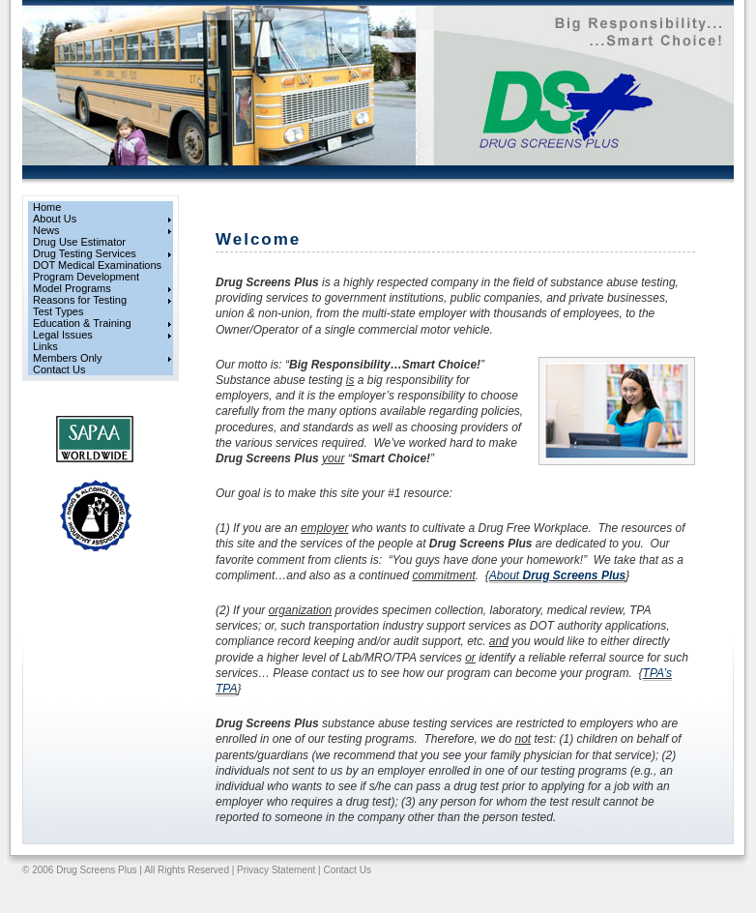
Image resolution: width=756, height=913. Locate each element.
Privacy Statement (276, 870)
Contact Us (346, 870)
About (557, 575)
